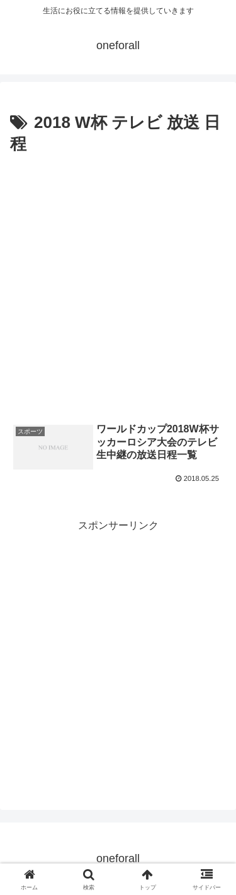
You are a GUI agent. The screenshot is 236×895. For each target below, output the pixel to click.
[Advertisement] (118, 283)
